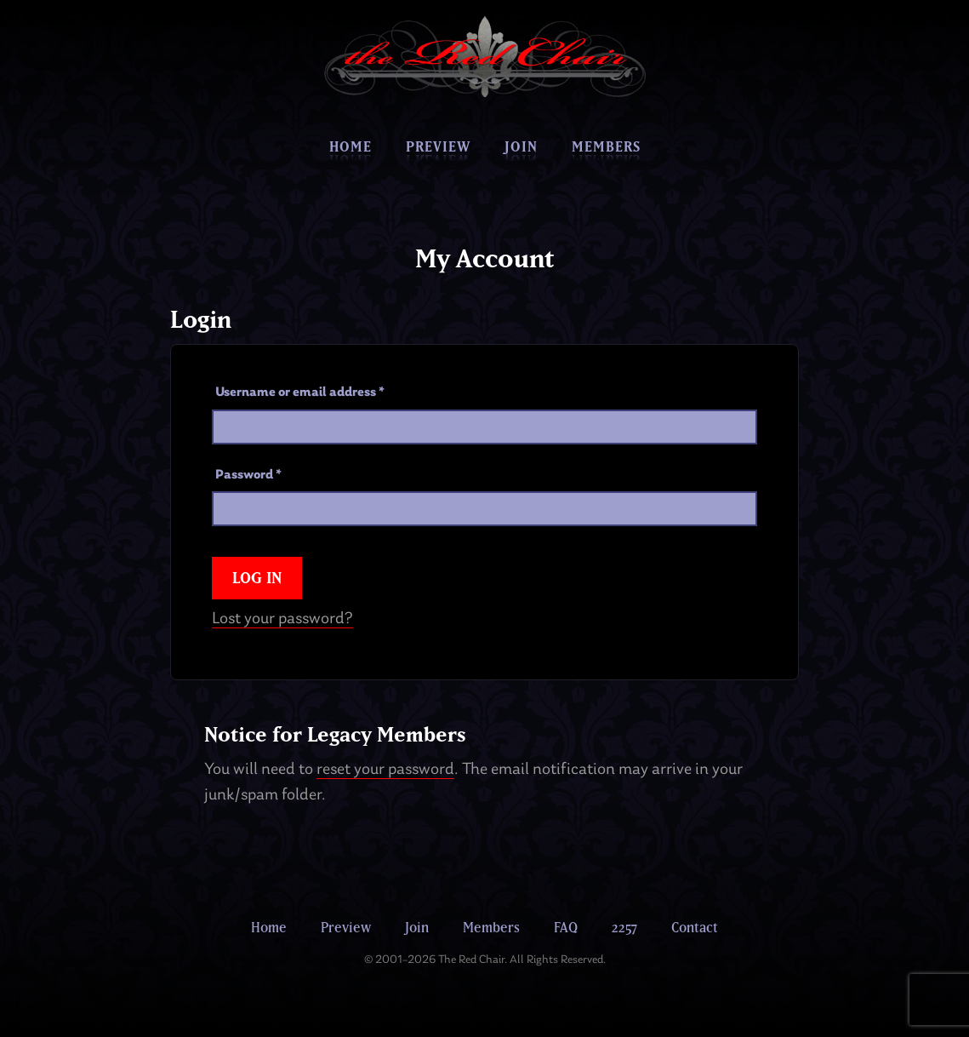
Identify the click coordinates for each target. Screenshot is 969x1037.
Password (248, 475)
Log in (257, 578)
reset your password (385, 769)
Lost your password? (282, 618)
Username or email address (300, 392)
